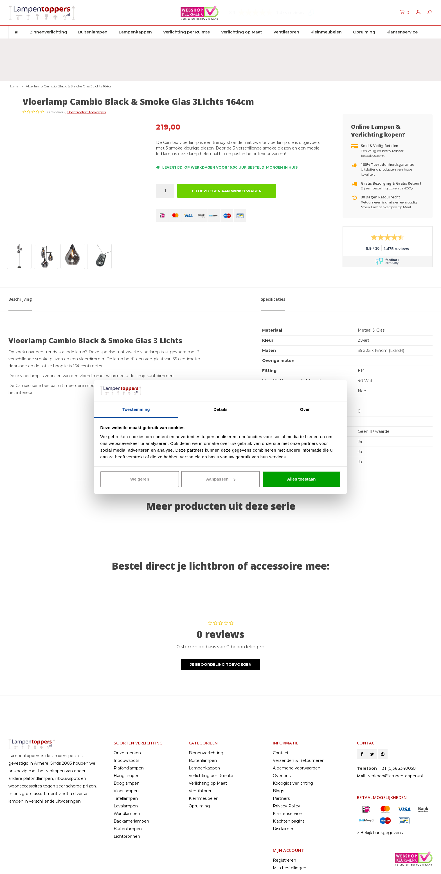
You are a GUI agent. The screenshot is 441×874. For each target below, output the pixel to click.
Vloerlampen (126, 742)
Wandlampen (127, 765)
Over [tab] (305, 409)
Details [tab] (220, 409)
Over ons (282, 727)
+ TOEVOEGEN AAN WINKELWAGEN (227, 169)
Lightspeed (18, 868)
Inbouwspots (126, 712)
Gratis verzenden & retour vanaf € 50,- (50, 44)
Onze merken (127, 704)
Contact (281, 704)
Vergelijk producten (292, 834)
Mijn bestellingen (289, 819)
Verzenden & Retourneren (299, 712)
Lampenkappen (135, 32)
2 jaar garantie (283, 44)
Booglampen (127, 734)
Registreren (284, 811)
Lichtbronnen (127, 788)
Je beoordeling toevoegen (220, 616)
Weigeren (139, 479)
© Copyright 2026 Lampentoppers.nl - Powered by (54, 863)
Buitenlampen (92, 32)
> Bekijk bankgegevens (380, 784)
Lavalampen (126, 757)
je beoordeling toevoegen (219, 90)
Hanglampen (127, 727)
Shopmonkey (63, 868)
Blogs (278, 742)
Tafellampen (126, 750)
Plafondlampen (129, 719)
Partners (281, 750)
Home (13, 55)
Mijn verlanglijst (288, 827)
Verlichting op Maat (241, 32)
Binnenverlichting (48, 32)
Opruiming (364, 32)
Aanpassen (220, 479)
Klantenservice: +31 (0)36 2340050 (397, 44)
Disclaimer (283, 780)
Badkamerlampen (131, 772)
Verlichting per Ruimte (186, 32)
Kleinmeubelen (326, 32)
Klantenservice (402, 32)
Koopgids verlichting (293, 734)
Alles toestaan (301, 479)
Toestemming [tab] (136, 409)
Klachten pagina (289, 772)
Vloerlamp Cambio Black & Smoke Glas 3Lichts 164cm (70, 55)
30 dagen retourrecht (178, 44)
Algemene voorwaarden (296, 719)
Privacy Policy (286, 757)
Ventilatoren (286, 32)
